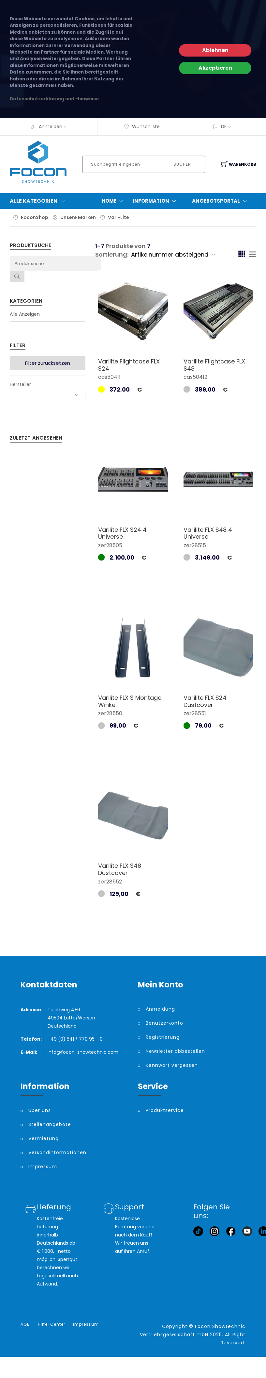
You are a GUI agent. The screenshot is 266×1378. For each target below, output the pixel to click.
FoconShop (34, 217)
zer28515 (195, 545)
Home (114, 201)
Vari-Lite (118, 217)
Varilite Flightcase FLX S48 (214, 365)
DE (224, 126)
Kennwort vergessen (172, 1065)
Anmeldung (160, 1009)
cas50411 (109, 377)
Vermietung (43, 1138)
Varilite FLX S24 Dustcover (205, 701)
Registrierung (163, 1037)
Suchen (182, 164)
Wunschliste (142, 126)
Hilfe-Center (51, 1324)
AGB (25, 1324)
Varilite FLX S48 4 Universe (208, 533)
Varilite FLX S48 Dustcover (119, 869)
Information (156, 201)
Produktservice (165, 1110)
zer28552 (110, 881)
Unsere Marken (78, 217)
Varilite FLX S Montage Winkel (129, 701)
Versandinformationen (57, 1152)
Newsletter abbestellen (175, 1051)
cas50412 (195, 377)
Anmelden (55, 126)
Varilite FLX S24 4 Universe (122, 533)
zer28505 (110, 545)
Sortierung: (111, 254)
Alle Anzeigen (25, 314)
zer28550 (110, 713)
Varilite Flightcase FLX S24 (129, 365)
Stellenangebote (49, 1124)
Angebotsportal (221, 201)
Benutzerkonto (164, 1023)
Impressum (42, 1166)
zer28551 (195, 713)
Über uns (39, 1110)
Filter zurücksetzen (47, 363)
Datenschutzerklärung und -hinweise (54, 99)
